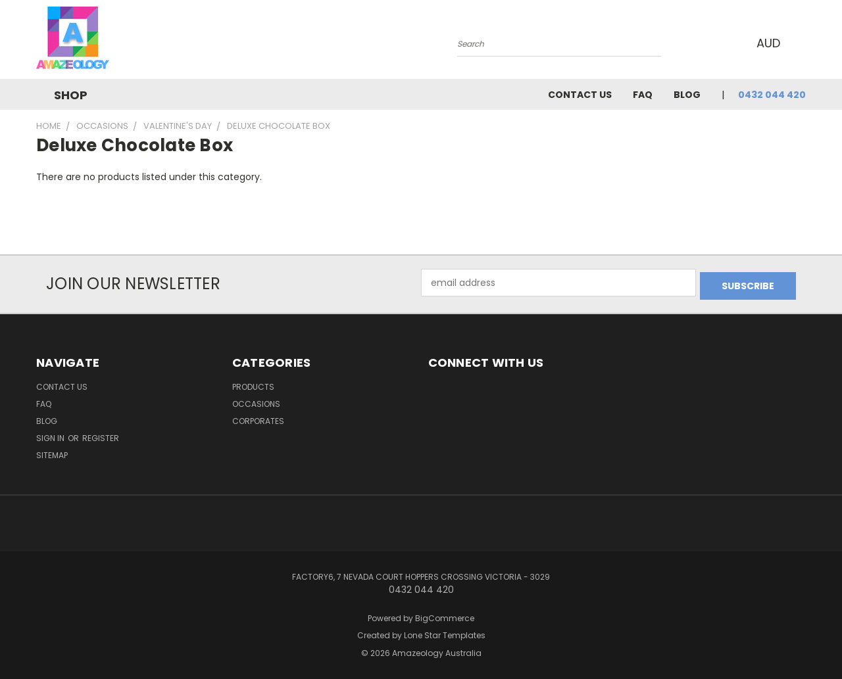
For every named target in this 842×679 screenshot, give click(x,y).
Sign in (51, 434)
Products (253, 383)
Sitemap (52, 451)
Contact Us (580, 94)
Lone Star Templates (444, 632)
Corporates (258, 417)
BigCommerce (444, 614)
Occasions (256, 400)
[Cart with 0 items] (802, 42)
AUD (769, 43)
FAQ (643, 94)
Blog (687, 94)
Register (100, 434)
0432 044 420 (772, 94)
